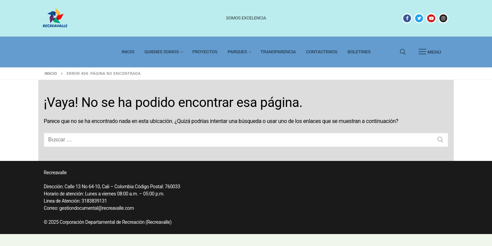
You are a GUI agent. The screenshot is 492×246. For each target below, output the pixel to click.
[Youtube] (431, 18)
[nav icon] (429, 52)
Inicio (51, 73)
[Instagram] (443, 18)
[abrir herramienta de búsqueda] (403, 52)
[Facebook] (407, 18)
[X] (419, 18)
